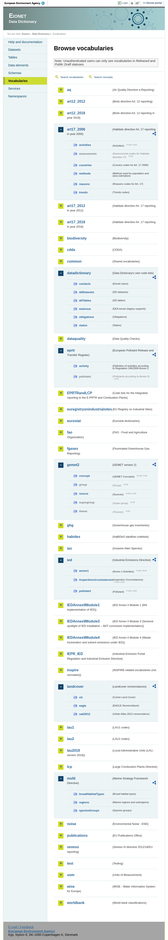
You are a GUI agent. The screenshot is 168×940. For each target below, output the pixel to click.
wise (71, 886)
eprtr (71, 350)
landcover (75, 686)
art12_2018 (76, 113)
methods (85, 173)
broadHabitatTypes (91, 794)
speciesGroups (89, 810)
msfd (71, 778)
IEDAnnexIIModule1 (83, 605)
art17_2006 (76, 129)
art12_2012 (76, 101)
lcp (69, 767)
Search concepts (103, 77)
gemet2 (73, 465)
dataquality (76, 339)
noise (71, 824)
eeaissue (85, 308)
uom (70, 875)
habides (73, 537)
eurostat (74, 421)
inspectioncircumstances (95, 579)
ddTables (85, 300)
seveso (73, 847)
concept (84, 475)
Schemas (14, 73)
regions (84, 802)
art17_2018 (76, 222)
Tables (12, 57)
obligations (86, 317)
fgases (72, 448)
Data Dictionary (40, 34)
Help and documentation (25, 42)
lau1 (70, 727)
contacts (85, 283)
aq (69, 90)
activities (85, 145)
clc (81, 697)
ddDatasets (86, 292)
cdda (71, 250)
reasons (84, 184)
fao (69, 432)
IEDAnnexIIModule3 (83, 621)
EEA (26, 3)
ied (69, 560)
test (70, 863)
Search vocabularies (71, 77)
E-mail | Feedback (21, 927)
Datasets (14, 49)
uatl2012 (84, 714)
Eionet (25, 34)
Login (125, 3)
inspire (72, 670)
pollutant (85, 591)
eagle (82, 705)
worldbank (75, 903)
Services (14, 88)
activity (84, 366)
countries (85, 165)
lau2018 (73, 750)
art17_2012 (76, 206)
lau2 (70, 739)
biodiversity (77, 238)
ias (69, 548)
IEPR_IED (75, 654)
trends (83, 192)
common (74, 261)
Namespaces (17, 96)
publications (77, 835)
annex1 (84, 570)
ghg (70, 525)
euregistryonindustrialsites (89, 409)
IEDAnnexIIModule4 (83, 637)
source (83, 493)
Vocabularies (18, 81)
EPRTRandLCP (79, 393)
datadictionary (79, 273)
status (83, 325)
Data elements (18, 65)
